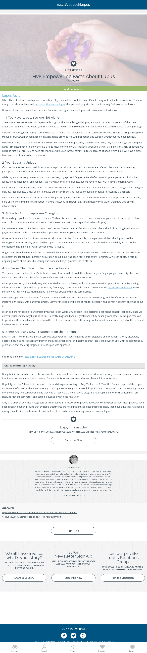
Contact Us (49, 642)
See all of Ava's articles (74, 495)
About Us (37, 642)
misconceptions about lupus (50, 104)
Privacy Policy (63, 642)
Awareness (73, 70)
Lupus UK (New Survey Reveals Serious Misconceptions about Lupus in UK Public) (40, 512)
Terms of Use (95, 642)
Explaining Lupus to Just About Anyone (50, 356)
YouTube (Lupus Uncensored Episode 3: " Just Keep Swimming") (32, 516)
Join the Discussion (123, 577)
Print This (73, 530)
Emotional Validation (73, 89)
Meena (73, 467)
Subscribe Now (73, 440)
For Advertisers (79, 642)
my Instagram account (120, 287)
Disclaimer (109, 642)
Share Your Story (24, 577)
